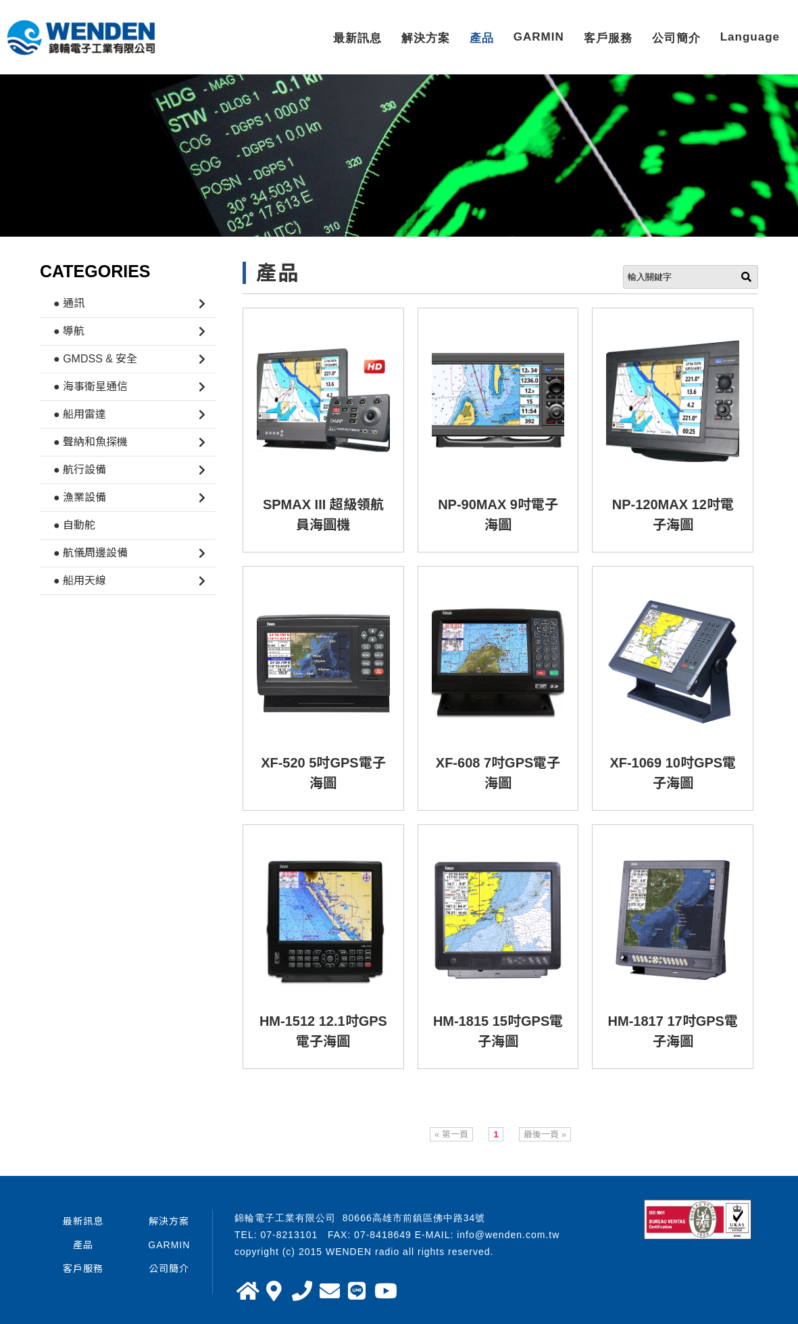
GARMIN (539, 36)
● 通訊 (68, 303)
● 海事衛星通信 (90, 386)
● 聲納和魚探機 (90, 442)
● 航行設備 (79, 469)
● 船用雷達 (79, 414)
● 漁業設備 (79, 497)
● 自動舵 (74, 525)
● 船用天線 (79, 580)
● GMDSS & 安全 (95, 358)
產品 (482, 38)
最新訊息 (357, 38)
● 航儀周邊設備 (90, 553)
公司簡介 (676, 38)
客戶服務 (608, 38)
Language (750, 36)
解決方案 (425, 38)
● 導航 (68, 331)
